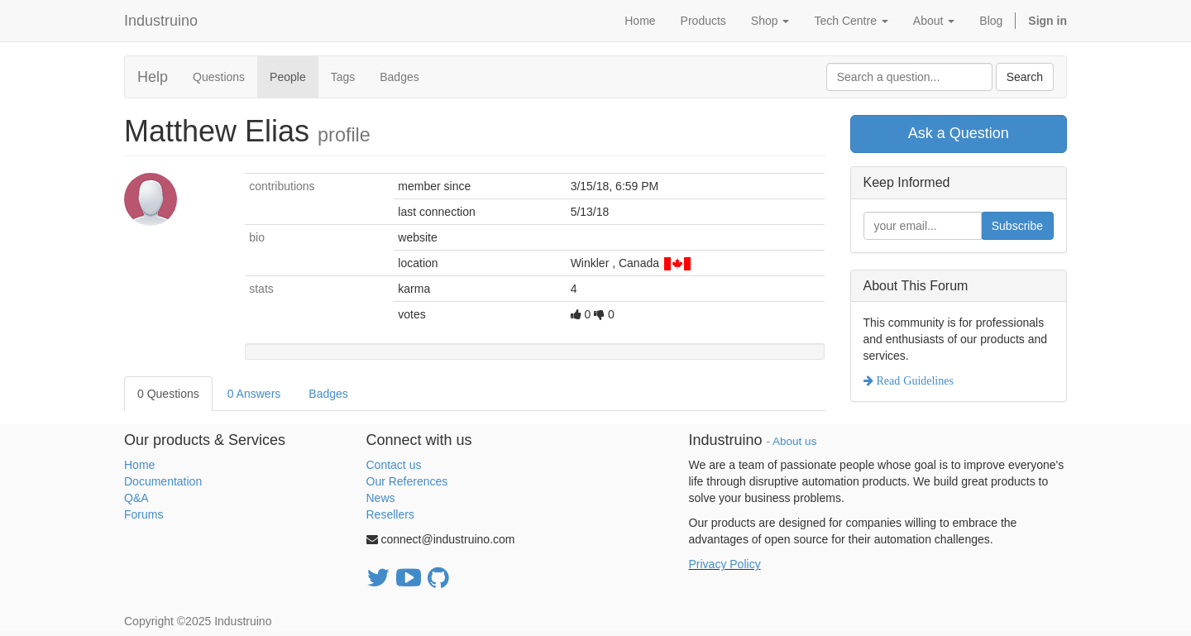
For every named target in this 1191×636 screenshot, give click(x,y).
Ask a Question (958, 133)
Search (1025, 77)
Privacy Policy (725, 564)
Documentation (163, 481)
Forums (143, 514)
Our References (407, 481)
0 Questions (168, 393)
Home (139, 464)
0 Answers (254, 393)
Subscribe (1017, 225)
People (288, 77)
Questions (219, 77)
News (380, 497)
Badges (399, 77)
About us (794, 441)
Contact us (394, 464)
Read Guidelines (913, 380)
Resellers (390, 514)
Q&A (136, 497)
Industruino (161, 20)
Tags (343, 77)
